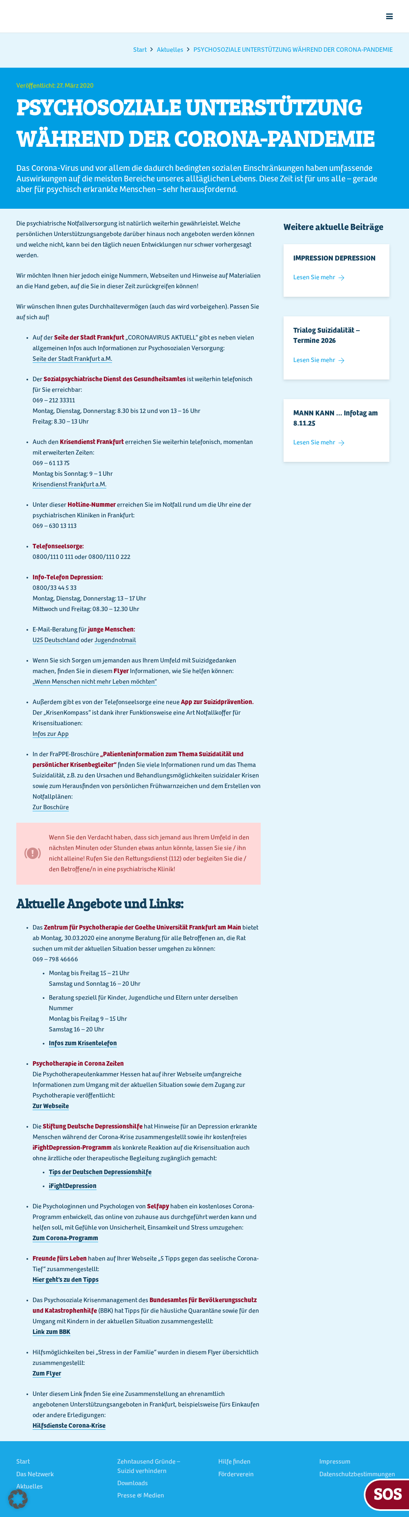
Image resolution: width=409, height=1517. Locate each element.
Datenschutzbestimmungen (357, 1474)
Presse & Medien (140, 1496)
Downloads (132, 1483)
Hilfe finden (234, 1462)
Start (23, 1462)
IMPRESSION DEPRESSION (334, 259)
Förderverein (236, 1474)
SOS (388, 1493)
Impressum (334, 1462)
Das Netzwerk (35, 1474)
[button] (389, 16)
